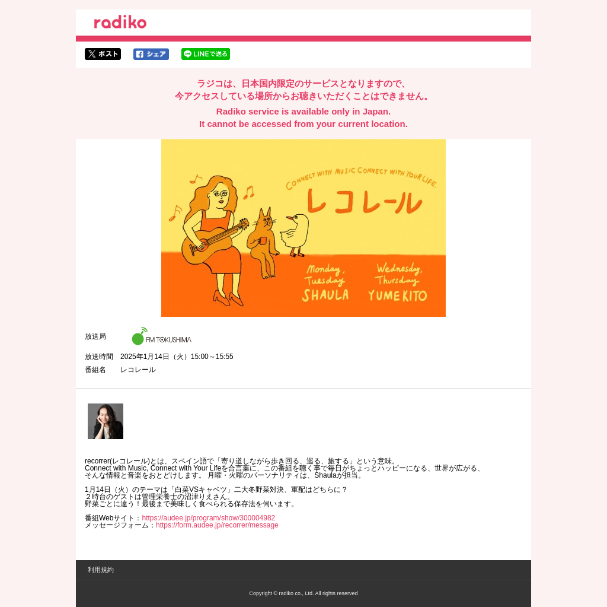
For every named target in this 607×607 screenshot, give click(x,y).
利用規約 (101, 569)
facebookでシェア (151, 54)
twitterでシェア (103, 54)
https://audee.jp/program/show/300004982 (208, 518)
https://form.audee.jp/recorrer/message (217, 525)
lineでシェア (205, 54)
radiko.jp (120, 24)
